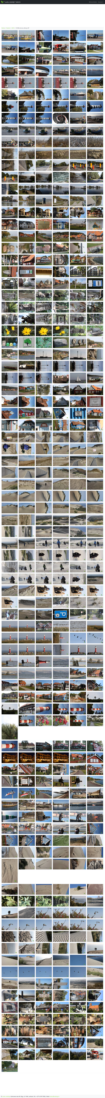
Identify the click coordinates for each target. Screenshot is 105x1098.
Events (8, 28)
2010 (13, 28)
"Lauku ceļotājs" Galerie (10, 2)
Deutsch (100, 2)
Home (3, 28)
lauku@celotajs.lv (54, 1096)
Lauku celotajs (6, 1096)
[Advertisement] (52, 15)
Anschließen (93, 2)
